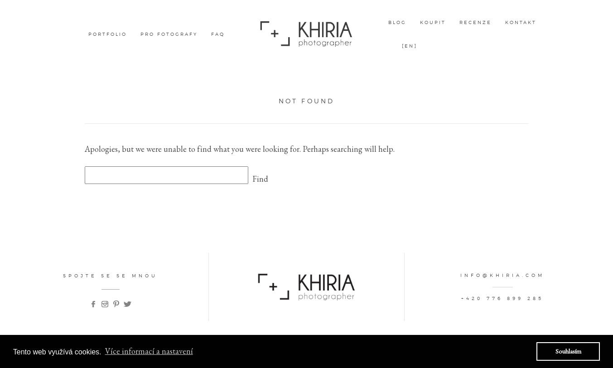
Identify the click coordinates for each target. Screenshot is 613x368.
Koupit (433, 22)
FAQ (218, 34)
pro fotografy (169, 34)
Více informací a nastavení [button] (149, 351)
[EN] (409, 45)
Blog (397, 22)
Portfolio (107, 34)
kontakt (520, 22)
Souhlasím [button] (568, 351)
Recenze (475, 22)
